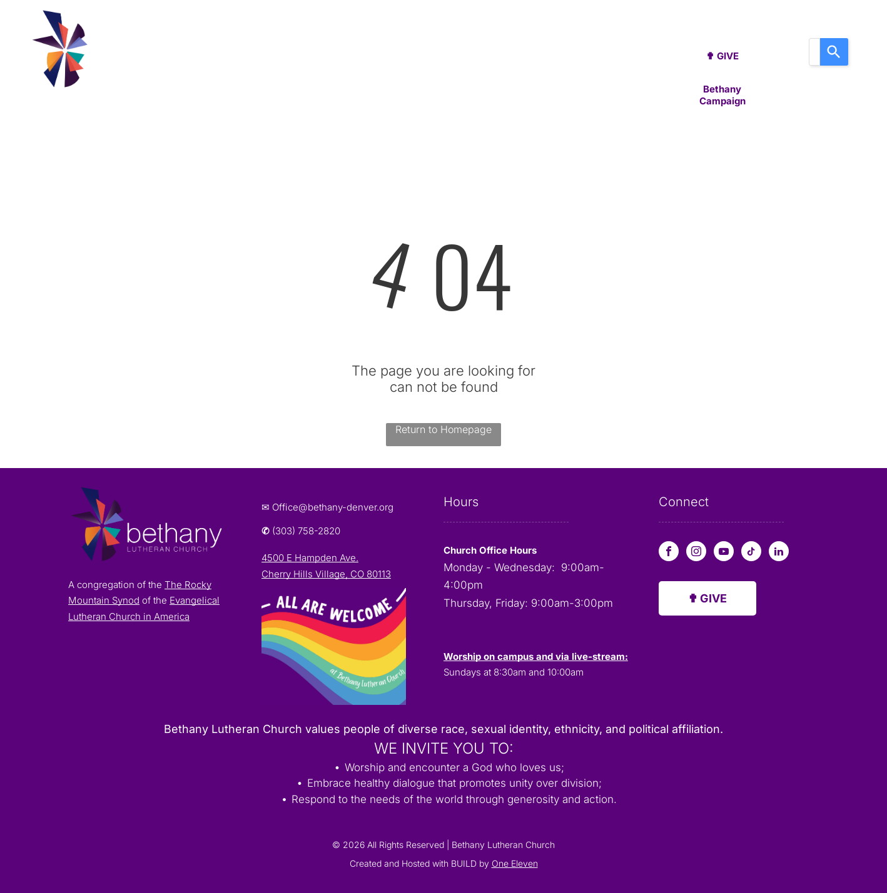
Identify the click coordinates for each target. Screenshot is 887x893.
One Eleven (515, 863)
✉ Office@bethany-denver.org (327, 507)
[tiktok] (751, 552)
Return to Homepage (443, 429)
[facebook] (669, 552)
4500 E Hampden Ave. (309, 558)
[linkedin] (779, 552)
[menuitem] (173, 55)
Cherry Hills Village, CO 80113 (326, 574)
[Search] (834, 52)
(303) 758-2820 (306, 531)
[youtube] (724, 552)
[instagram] (696, 552)
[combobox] (814, 52)
